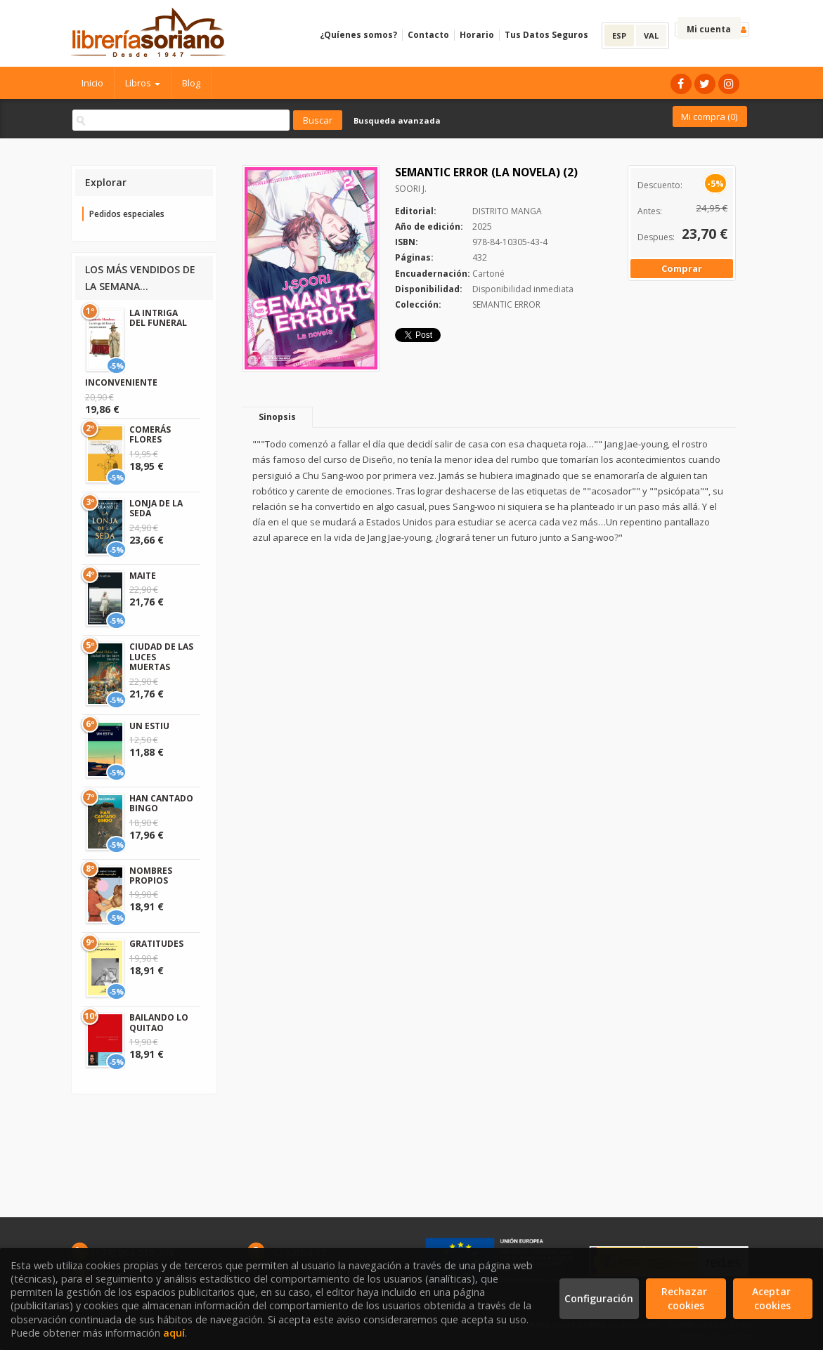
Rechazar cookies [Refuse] (685, 1298)
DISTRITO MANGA (507, 211)
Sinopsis (277, 417)
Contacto (428, 35)
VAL (651, 35)
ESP (619, 35)
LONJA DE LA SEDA (156, 508)
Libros (142, 83)
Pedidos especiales (126, 214)
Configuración (598, 1298)
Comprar (681, 268)
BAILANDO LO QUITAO (158, 1022)
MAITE (142, 576)
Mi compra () (709, 116)
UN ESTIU (149, 726)
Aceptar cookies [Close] (772, 1298)
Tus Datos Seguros (546, 35)
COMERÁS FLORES (150, 434)
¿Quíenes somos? (358, 35)
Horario (477, 35)
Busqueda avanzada (397, 120)
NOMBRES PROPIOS (150, 875)
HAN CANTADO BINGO (161, 803)
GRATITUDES (156, 944)
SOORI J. (411, 189)
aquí (174, 1332)
